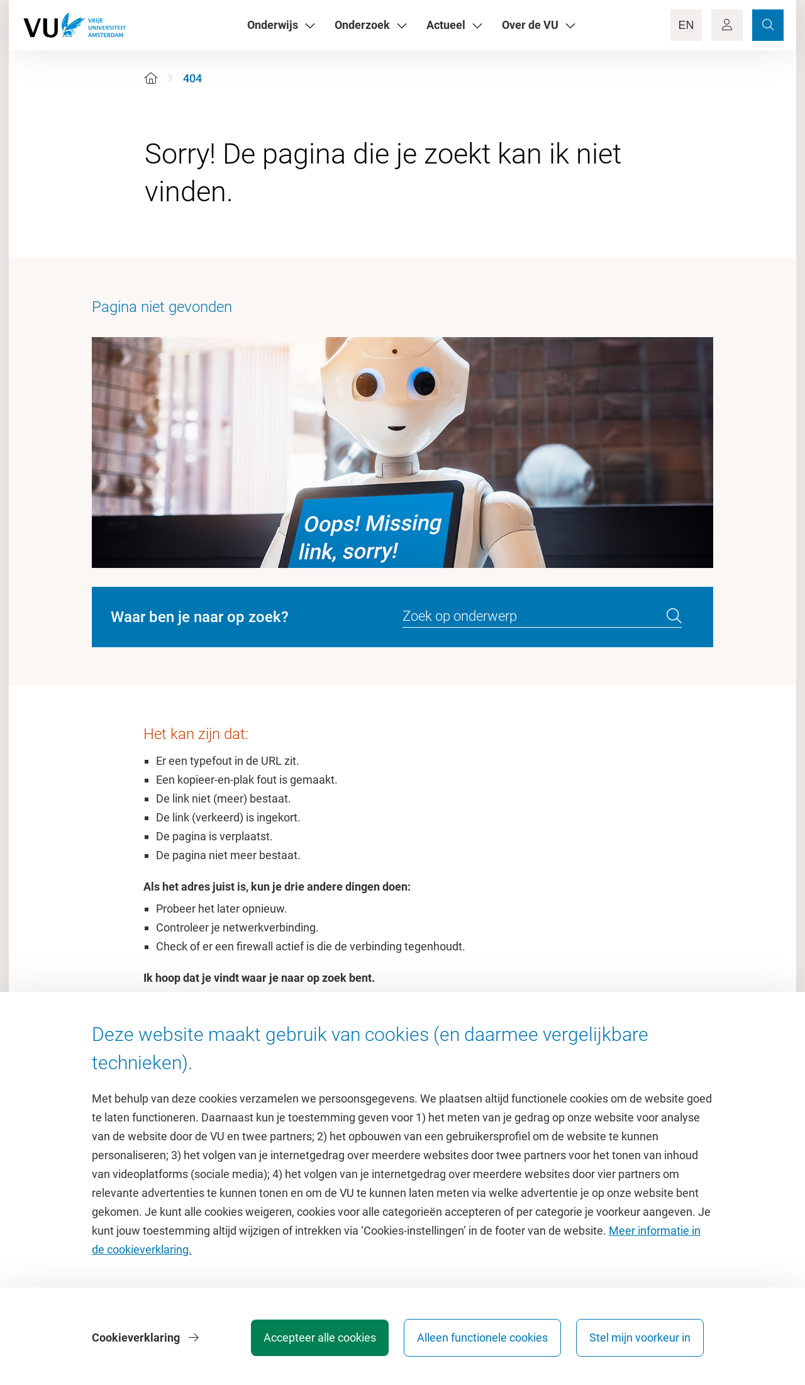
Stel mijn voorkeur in (640, 1337)
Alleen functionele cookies (482, 1337)
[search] (674, 616)
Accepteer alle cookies (320, 1337)
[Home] (151, 78)
